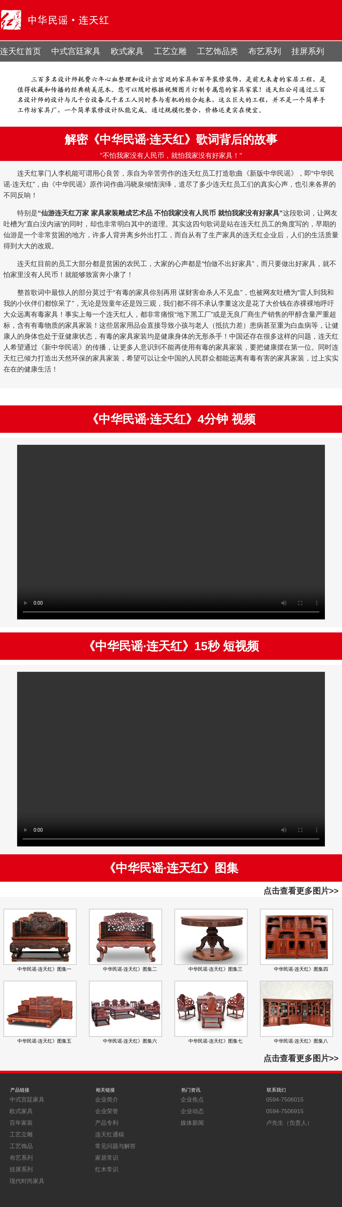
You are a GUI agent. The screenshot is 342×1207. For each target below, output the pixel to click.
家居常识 (106, 1158)
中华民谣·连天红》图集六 (130, 1041)
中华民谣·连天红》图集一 (44, 969)
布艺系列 (264, 51)
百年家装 (21, 1123)
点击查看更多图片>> (301, 890)
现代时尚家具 (27, 1181)
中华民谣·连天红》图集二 (130, 969)
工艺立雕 (170, 51)
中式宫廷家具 (76, 51)
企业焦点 (192, 1099)
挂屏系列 (307, 51)
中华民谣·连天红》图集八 (301, 1041)
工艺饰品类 (217, 51)
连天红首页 (20, 51)
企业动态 (192, 1111)
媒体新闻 (192, 1123)
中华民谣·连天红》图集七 (215, 1041)
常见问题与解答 (115, 1146)
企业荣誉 (106, 1111)
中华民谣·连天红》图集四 (301, 969)
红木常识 (106, 1169)
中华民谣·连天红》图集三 (215, 969)
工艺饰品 (21, 1146)
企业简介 (106, 1099)
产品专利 (106, 1123)
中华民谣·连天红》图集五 (44, 1041)
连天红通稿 (109, 1134)
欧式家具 (127, 51)
